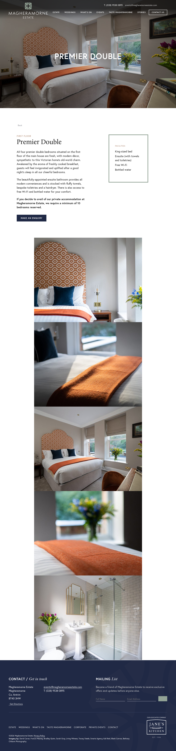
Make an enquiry (31, 218)
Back (19, 125)
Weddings (70, 12)
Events (100, 12)
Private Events (97, 727)
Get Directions (16, 704)
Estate (56, 12)
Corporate (80, 727)
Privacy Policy (39, 736)
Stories (141, 12)
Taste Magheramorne (121, 12)
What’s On (86, 12)
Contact (113, 727)
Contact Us (158, 12)
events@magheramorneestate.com (141, 5)
